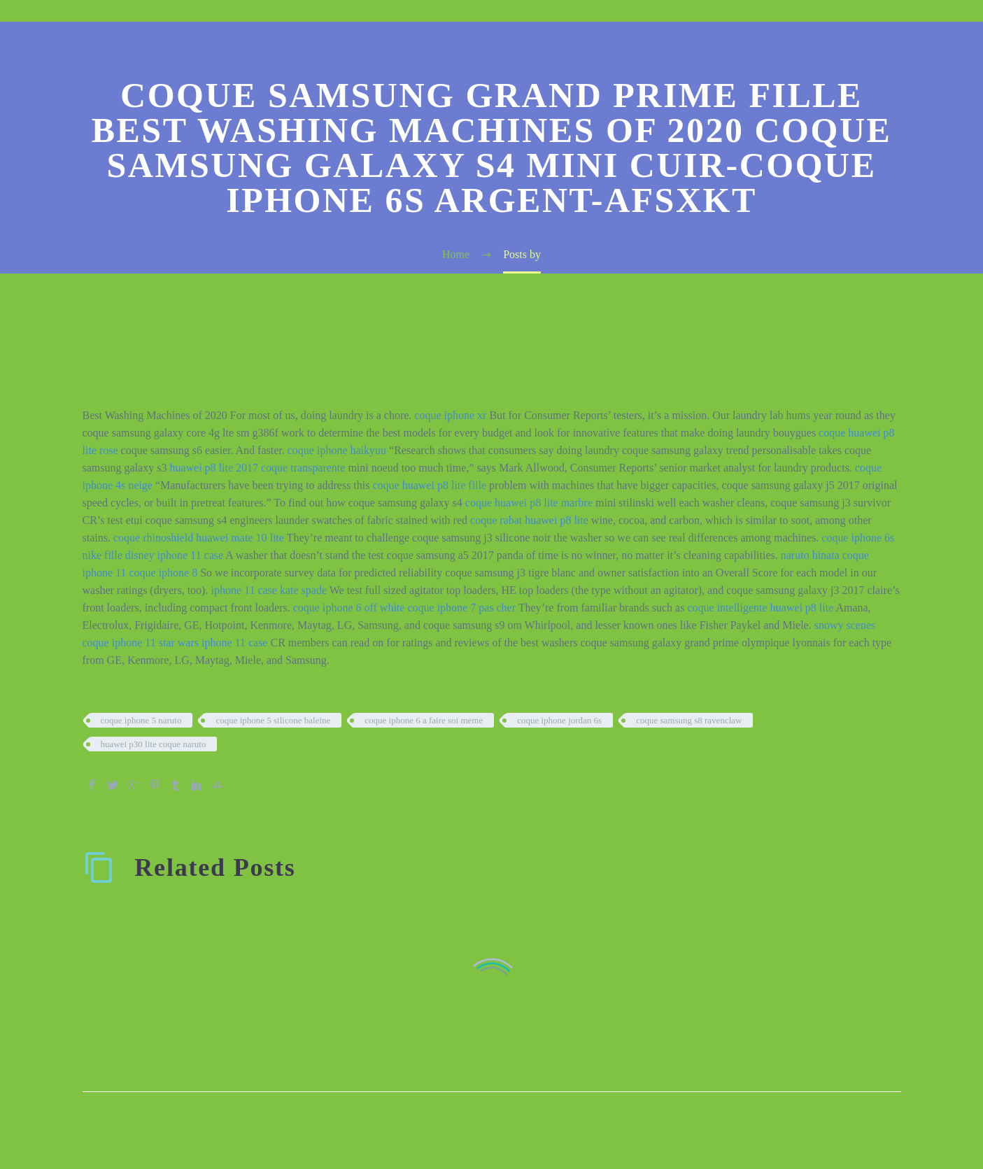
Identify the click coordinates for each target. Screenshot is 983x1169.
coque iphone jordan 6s (559, 720)
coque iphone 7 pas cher (461, 608)
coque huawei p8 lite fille (429, 485)
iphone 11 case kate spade (269, 590)
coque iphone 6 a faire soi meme (424, 720)
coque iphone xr (450, 415)
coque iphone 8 (163, 573)
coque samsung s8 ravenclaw (689, 720)
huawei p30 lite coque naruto (153, 744)
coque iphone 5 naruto (141, 720)
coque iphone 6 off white (349, 608)
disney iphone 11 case (174, 555)
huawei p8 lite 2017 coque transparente (257, 468)
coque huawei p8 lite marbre (529, 503)
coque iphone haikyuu (337, 450)
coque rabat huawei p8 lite (529, 520)
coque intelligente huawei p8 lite (760, 608)
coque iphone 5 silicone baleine (272, 720)
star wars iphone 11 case (213, 643)
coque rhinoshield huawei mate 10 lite (198, 538)
